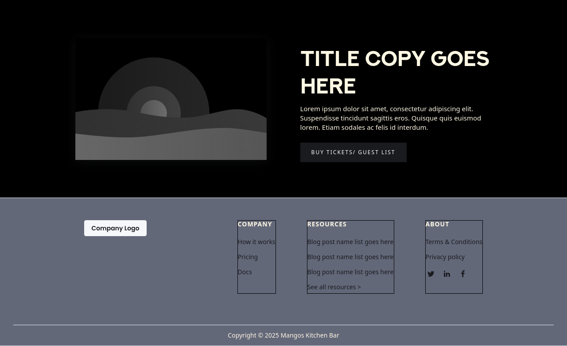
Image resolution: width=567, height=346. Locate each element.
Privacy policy (445, 256)
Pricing (248, 256)
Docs (245, 272)
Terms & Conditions (454, 241)
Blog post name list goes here (350, 241)
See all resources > (334, 287)
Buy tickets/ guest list (353, 152)
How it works (257, 241)
